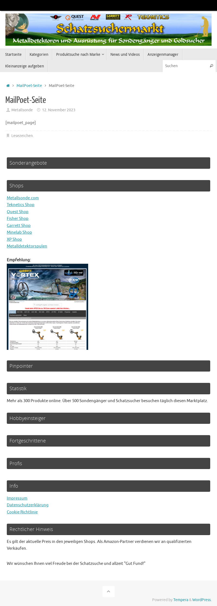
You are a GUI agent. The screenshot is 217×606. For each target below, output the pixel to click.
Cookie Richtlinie (22, 512)
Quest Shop (17, 211)
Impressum (17, 498)
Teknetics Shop (20, 204)
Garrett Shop (19, 225)
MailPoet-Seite (29, 85)
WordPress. (202, 600)
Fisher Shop (17, 218)
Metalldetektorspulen (27, 246)
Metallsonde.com (23, 198)
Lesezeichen (22, 135)
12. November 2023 (58, 110)
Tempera (180, 600)
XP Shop (14, 239)
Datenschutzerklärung (28, 505)
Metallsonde (22, 110)
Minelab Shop (19, 232)
